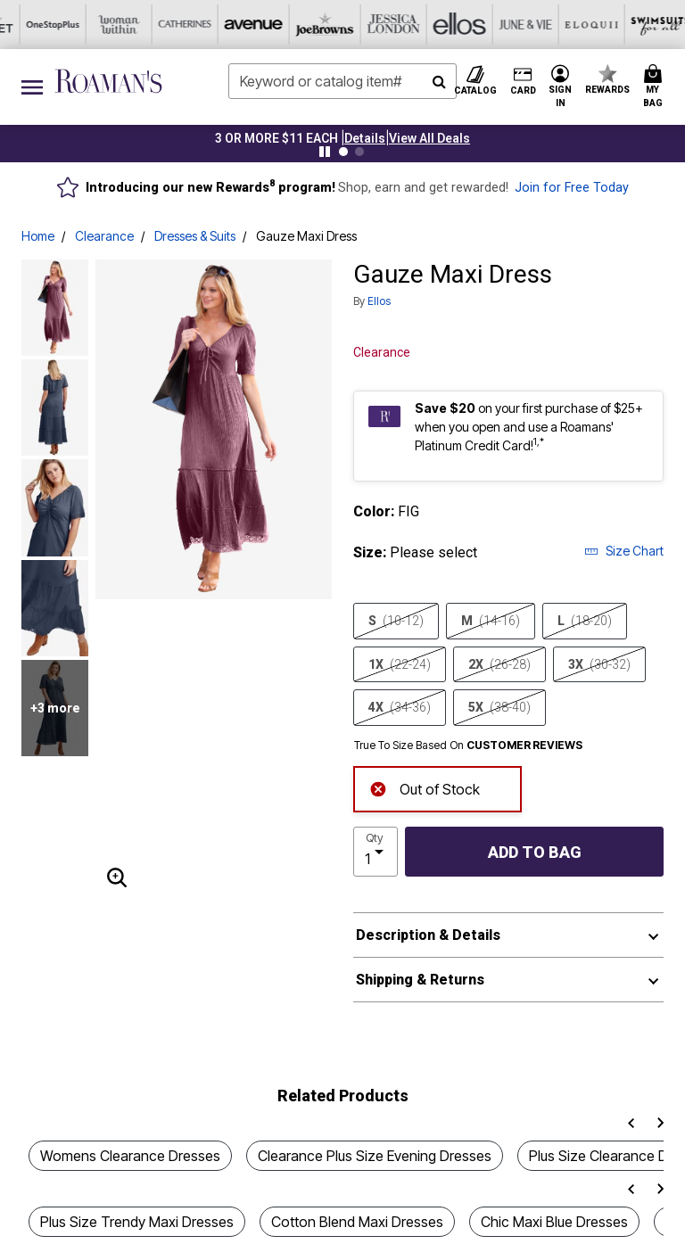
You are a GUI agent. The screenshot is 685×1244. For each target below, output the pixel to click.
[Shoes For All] (640, 24)
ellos (379, 301)
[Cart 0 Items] (655, 87)
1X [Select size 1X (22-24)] (399, 664)
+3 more (55, 708)
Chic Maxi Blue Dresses (554, 1222)
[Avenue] (45, 24)
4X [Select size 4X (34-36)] (399, 707)
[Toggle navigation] (32, 87)
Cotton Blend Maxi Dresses (357, 1222)
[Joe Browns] (111, 24)
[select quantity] (375, 852)
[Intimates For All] (574, 24)
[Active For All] (508, 24)
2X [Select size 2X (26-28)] (499, 664)
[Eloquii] (375, 24)
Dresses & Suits (194, 235)
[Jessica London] (177, 24)
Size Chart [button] (624, 550)
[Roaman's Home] (108, 81)
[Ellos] (243, 24)
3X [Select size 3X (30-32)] (599, 664)
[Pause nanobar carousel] (325, 151)
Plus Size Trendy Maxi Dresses (137, 1222)
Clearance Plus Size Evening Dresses (374, 1156)
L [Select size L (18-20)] (584, 621)
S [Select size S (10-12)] (396, 621)
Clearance (104, 235)
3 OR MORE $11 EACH (276, 138)
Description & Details (428, 935)
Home (37, 235)
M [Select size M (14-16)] (490, 621)
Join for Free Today (572, 187)
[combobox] (342, 81)
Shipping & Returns (420, 979)
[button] (364, 138)
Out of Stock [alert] (424, 788)
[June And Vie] (309, 24)
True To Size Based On (468, 745)
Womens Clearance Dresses (130, 1156)
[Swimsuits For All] (442, 24)
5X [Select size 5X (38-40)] (499, 707)
